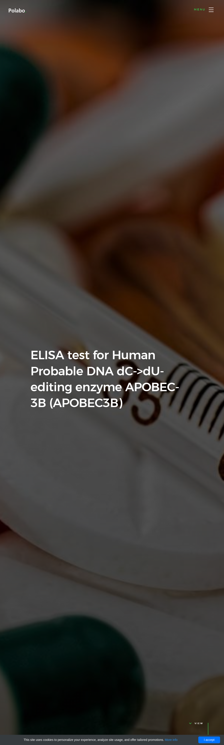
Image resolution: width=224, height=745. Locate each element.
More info (171, 740)
